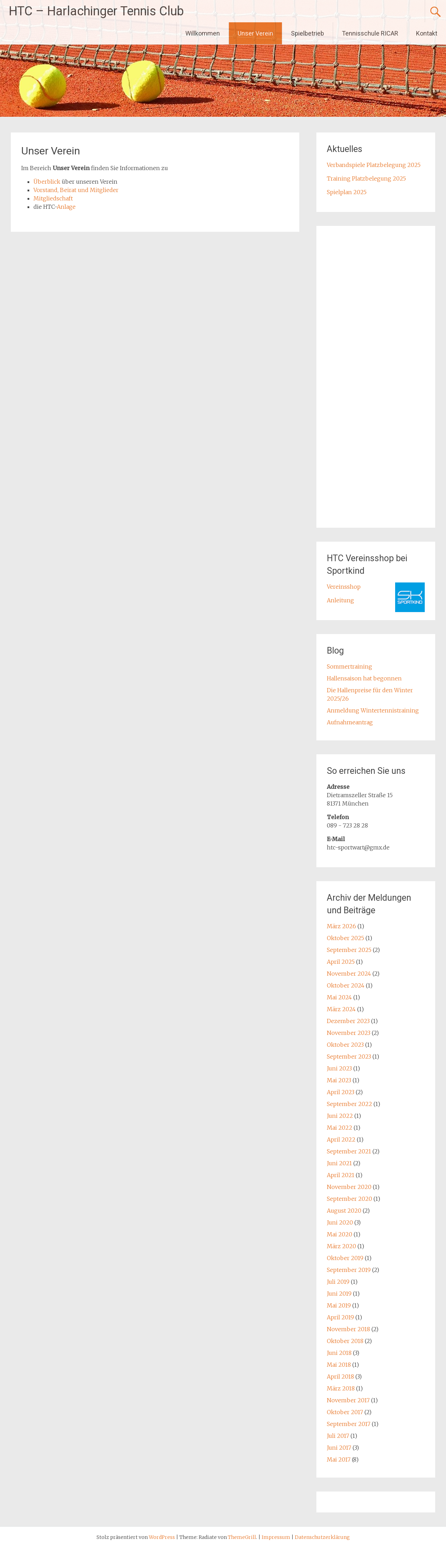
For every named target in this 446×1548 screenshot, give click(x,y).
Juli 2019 (338, 1281)
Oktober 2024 (345, 985)
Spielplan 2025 (347, 192)
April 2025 (341, 961)
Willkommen (202, 33)
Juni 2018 (339, 1352)
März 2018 (341, 1388)
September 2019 (349, 1269)
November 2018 (348, 1329)
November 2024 (349, 973)
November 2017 (348, 1400)
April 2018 (340, 1376)
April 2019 (340, 1317)
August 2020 (344, 1210)
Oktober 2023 (345, 1044)
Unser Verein (255, 33)
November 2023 (348, 1032)
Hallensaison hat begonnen (364, 678)
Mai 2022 (339, 1127)
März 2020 (341, 1246)
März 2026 (341, 926)
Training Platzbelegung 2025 (366, 178)
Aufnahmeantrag (350, 722)
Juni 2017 (339, 1447)
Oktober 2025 (345, 938)
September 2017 (348, 1423)
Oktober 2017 (345, 1412)
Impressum (276, 1537)
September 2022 (349, 1103)
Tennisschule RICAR (370, 33)
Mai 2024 (339, 997)
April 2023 (340, 1092)
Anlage (66, 206)
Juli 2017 (338, 1435)
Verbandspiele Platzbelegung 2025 (374, 164)
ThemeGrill (242, 1537)
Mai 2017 (339, 1459)
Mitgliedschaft (53, 198)
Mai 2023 (339, 1080)
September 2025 (349, 949)
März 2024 (341, 1009)
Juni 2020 (340, 1222)
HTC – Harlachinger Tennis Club (96, 11)
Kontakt (426, 33)
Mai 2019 (339, 1305)
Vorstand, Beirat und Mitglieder (75, 189)
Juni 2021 (339, 1163)
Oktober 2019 (345, 1258)
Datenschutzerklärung (322, 1537)
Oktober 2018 (345, 1340)
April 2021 (340, 1175)
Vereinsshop (344, 586)
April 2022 (341, 1139)
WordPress (162, 1537)
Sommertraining (349, 666)
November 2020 (349, 1186)
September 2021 (349, 1151)
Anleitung (340, 600)
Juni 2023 (339, 1068)
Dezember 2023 (348, 1020)
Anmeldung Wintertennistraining (373, 710)
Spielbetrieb (307, 33)
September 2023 (349, 1056)
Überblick (46, 181)
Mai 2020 (339, 1234)
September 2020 (349, 1198)
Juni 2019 (339, 1293)
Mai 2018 (339, 1364)
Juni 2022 (340, 1115)
